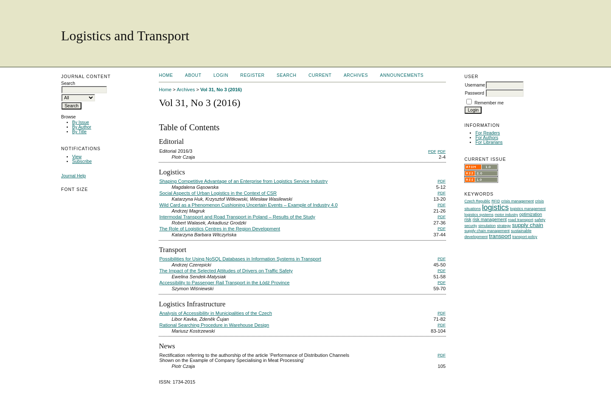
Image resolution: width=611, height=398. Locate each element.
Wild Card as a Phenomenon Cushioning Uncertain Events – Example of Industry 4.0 (248, 204)
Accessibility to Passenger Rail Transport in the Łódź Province (224, 282)
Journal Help (73, 176)
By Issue (80, 122)
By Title (79, 131)
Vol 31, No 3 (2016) (221, 89)
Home (166, 75)
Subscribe (82, 161)
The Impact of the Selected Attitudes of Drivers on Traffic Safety (225, 270)
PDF (432, 151)
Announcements (402, 75)
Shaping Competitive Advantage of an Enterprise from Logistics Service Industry (243, 181)
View (76, 156)
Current (319, 75)
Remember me (489, 103)
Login (220, 75)
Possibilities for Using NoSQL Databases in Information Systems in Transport (240, 258)
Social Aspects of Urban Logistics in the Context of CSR (218, 193)
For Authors (486, 137)
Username (475, 85)
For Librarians (488, 142)
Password (474, 93)
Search (286, 75)
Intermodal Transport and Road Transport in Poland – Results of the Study (237, 216)
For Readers (487, 133)
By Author (81, 127)
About (193, 75)
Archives (356, 75)
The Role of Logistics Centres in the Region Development (219, 228)
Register (252, 75)
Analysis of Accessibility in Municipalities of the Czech (215, 313)
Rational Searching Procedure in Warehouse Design (214, 325)
